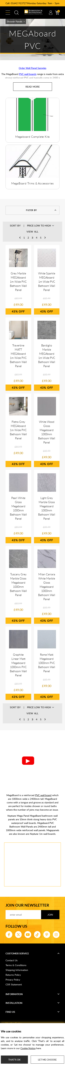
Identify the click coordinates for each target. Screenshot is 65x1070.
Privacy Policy (13, 979)
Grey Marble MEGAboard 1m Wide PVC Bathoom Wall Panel (18, 281)
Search (16, 12)
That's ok (14, 1059)
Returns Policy (13, 974)
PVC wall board (43, 795)
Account (50, 12)
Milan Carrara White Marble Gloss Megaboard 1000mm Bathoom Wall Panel (46, 586)
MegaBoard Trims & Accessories (32, 183)
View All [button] (32, 231)
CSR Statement (14, 984)
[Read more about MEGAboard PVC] (32, 86)
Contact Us (12, 960)
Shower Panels (14, 21)
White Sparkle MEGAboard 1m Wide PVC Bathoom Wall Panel (46, 281)
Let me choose (47, 1059)
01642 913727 (19, 3)
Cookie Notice (28, 1048)
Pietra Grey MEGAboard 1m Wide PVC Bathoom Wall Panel (18, 430)
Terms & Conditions (16, 965)
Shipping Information (17, 970)
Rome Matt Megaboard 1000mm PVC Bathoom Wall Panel (46, 663)
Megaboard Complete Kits (32, 137)
